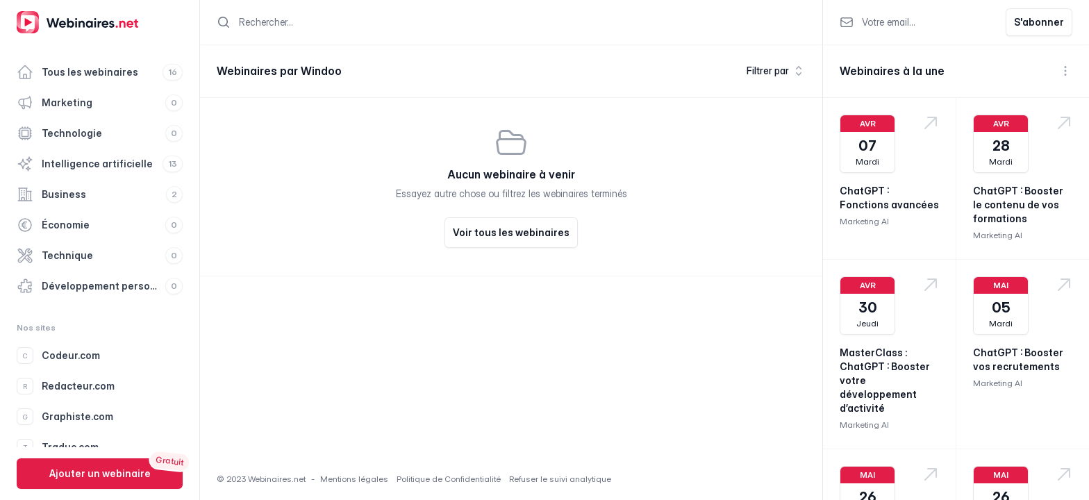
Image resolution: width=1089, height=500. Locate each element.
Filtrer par (776, 71)
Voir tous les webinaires (511, 232)
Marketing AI (864, 221)
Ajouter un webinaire (100, 473)
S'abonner (1039, 22)
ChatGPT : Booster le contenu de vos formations (1018, 204)
